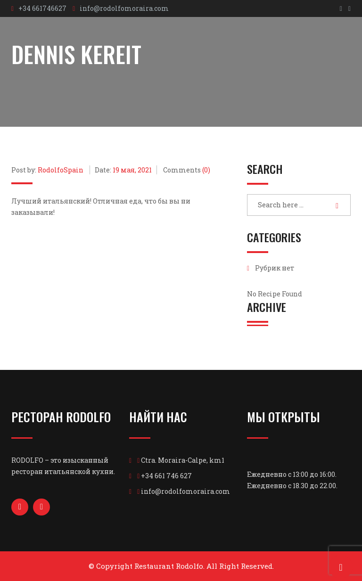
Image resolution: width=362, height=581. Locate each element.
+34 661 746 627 (166, 475)
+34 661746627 (42, 8)
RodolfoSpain (60, 169)
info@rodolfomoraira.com (124, 8)
